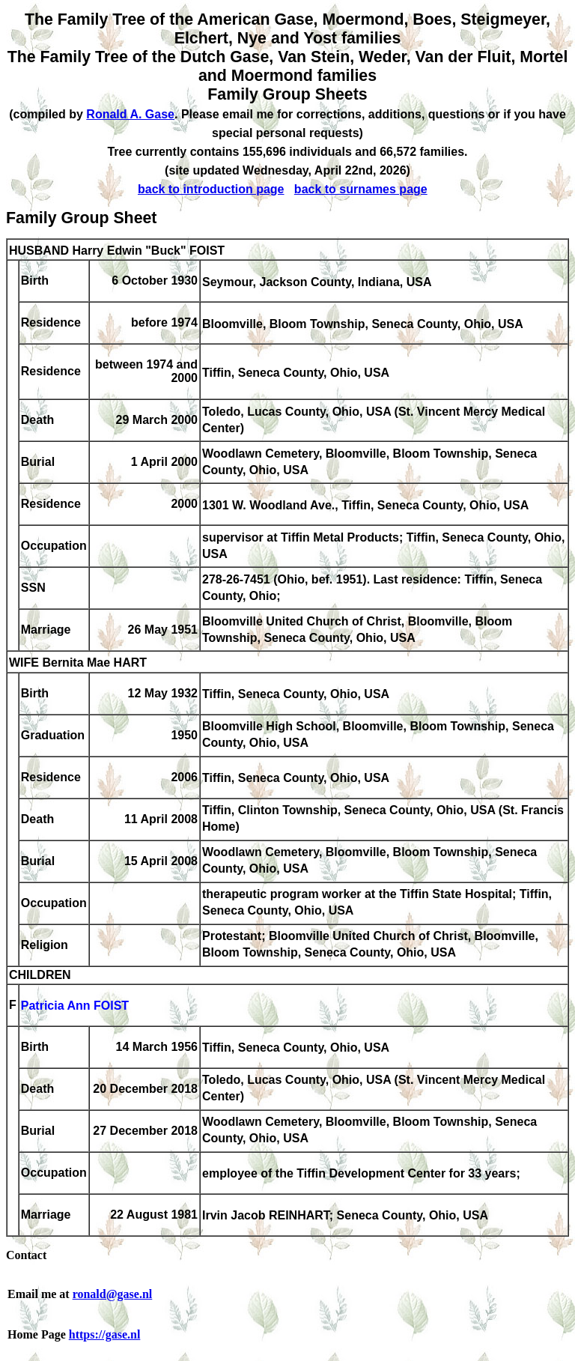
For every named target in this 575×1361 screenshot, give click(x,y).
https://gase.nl (105, 1334)
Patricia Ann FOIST (75, 1006)
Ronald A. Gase (130, 114)
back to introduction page (211, 189)
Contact (26, 1255)
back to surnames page (361, 189)
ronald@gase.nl (113, 1294)
